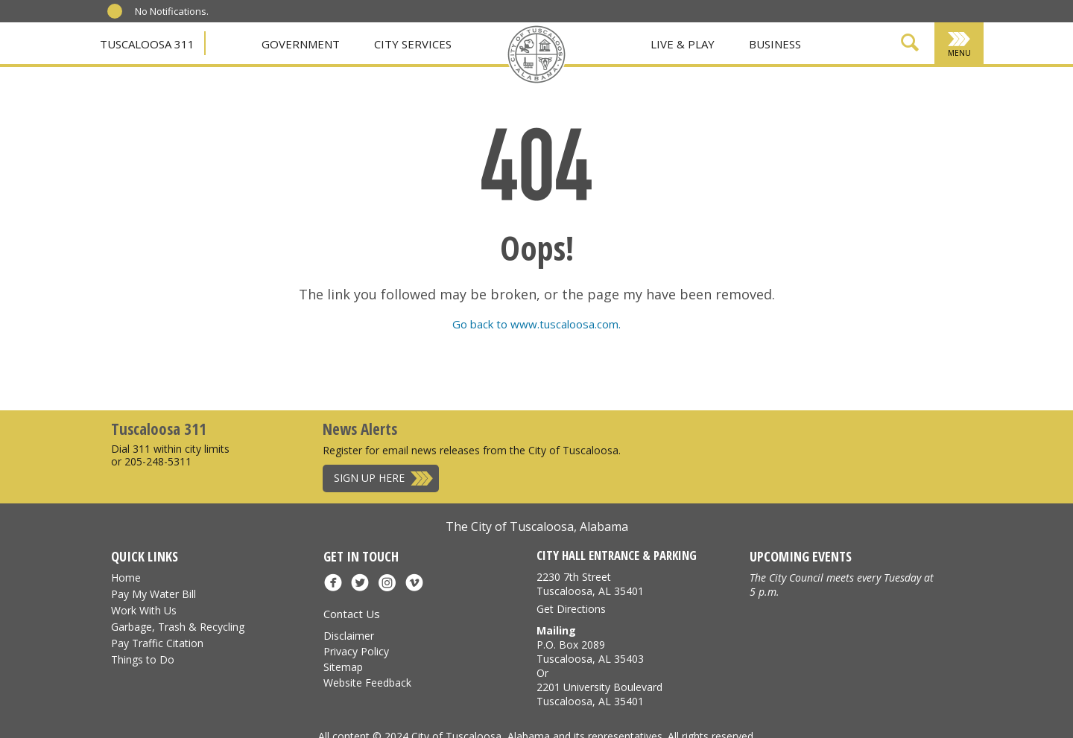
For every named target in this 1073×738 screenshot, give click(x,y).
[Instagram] (576, 84)
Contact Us (351, 613)
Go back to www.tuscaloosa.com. (536, 323)
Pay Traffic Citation (157, 643)
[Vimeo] (596, 84)
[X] (498, 84)
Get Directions (571, 609)
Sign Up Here (369, 478)
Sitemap (343, 667)
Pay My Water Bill (153, 594)
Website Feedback (367, 682)
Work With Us (144, 610)
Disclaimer (348, 636)
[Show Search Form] (910, 45)
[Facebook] (478, 84)
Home (126, 577)
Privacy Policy (356, 651)
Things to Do (142, 659)
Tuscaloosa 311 (147, 43)
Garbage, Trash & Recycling (177, 627)
